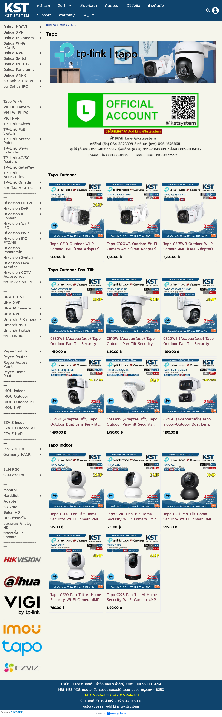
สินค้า (63, 25)
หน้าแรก (51, 25)
